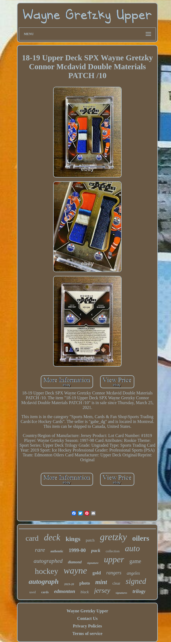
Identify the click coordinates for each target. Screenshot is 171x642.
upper (114, 559)
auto (132, 548)
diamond (75, 562)
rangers (113, 572)
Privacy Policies (87, 626)
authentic (56, 551)
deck (52, 537)
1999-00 (77, 550)
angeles (133, 573)
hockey (46, 571)
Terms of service (87, 633)
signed (136, 581)
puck (95, 550)
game (135, 561)
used (32, 592)
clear (116, 583)
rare (40, 549)
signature (93, 562)
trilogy (138, 591)
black (85, 592)
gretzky (113, 537)
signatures (121, 592)
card (32, 538)
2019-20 (69, 584)
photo (84, 583)
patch (90, 540)
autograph (44, 581)
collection (112, 551)
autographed (48, 561)
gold (97, 572)
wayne (75, 570)
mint (101, 582)
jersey (102, 590)
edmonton (64, 591)
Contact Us (87, 618)
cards (45, 592)
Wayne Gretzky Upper (87, 611)
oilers (140, 538)
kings (73, 538)
